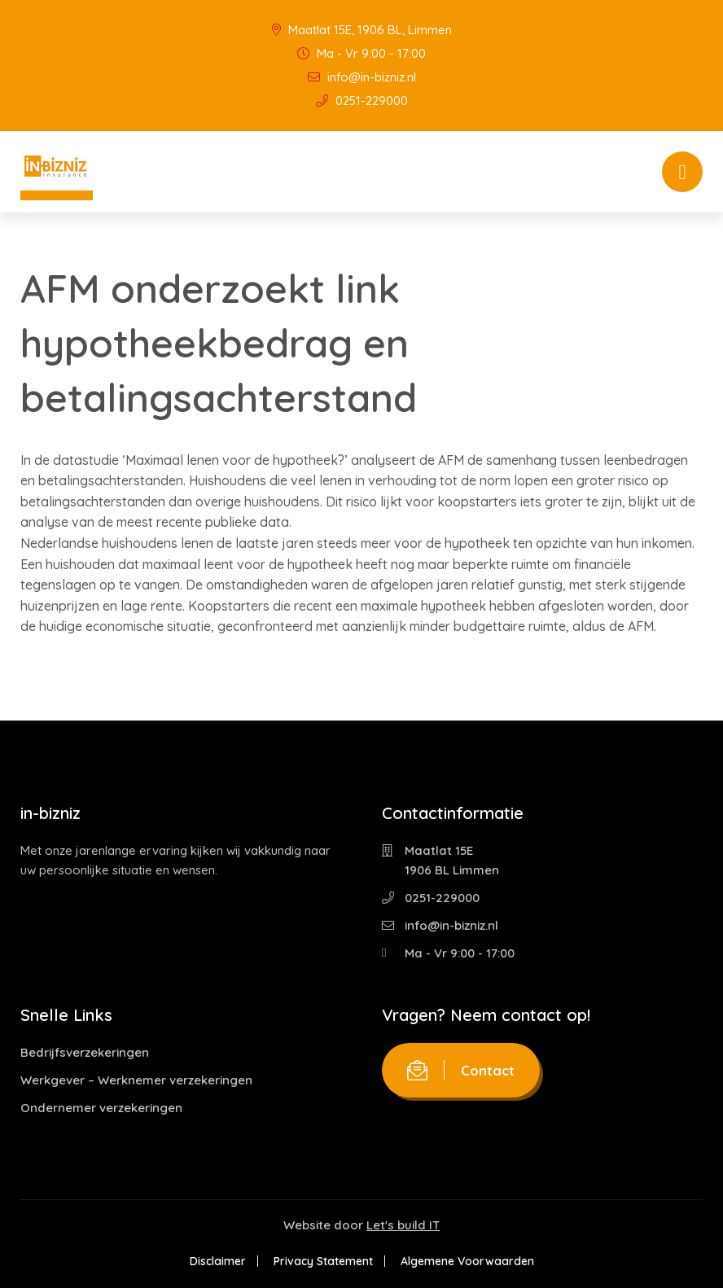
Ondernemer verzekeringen (101, 1107)
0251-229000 (362, 100)
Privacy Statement (323, 1261)
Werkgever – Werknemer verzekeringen (136, 1080)
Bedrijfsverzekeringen (84, 1052)
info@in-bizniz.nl (362, 77)
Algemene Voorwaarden (467, 1261)
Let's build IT (403, 1225)
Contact (461, 1070)
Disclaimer (218, 1261)
